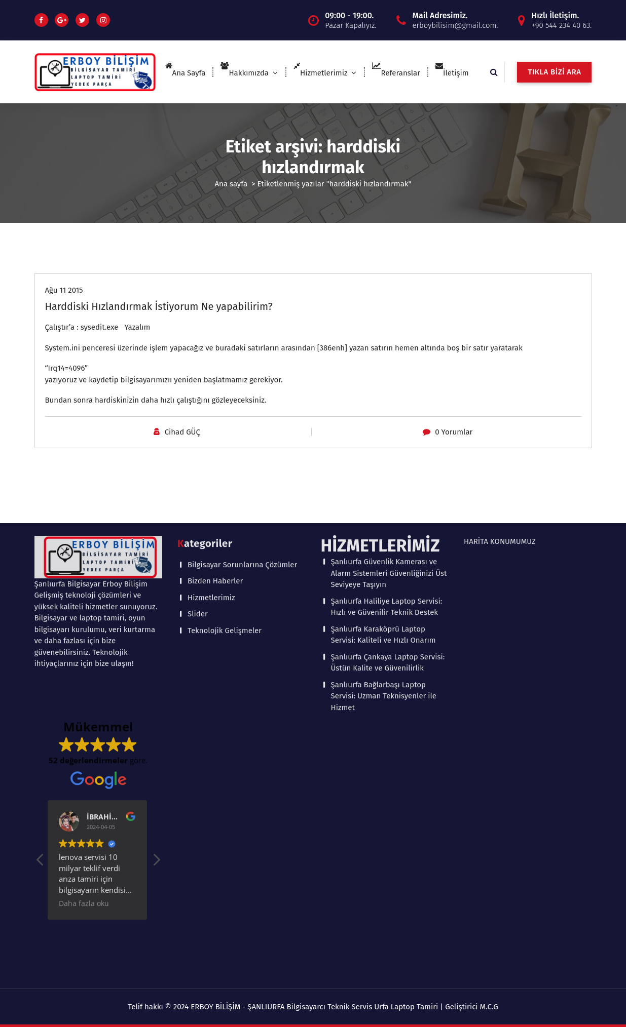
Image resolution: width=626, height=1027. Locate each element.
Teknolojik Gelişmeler (225, 467)
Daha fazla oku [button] (85, 741)
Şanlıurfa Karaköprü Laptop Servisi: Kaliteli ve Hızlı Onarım (383, 472)
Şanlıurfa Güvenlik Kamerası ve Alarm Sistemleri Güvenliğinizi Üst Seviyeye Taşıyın (389, 411)
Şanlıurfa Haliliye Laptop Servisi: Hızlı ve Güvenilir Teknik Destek (387, 444)
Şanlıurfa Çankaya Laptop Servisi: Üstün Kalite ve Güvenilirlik (388, 500)
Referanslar (396, 73)
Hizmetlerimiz (320, 73)
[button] (156, 700)
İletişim (452, 73)
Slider (198, 451)
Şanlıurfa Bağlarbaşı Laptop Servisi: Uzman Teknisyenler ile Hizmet (384, 534)
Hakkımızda (244, 73)
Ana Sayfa (185, 73)
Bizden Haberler (215, 418)
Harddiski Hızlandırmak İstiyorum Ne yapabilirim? (159, 306)
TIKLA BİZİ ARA (554, 71)
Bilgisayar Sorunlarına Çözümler (242, 402)
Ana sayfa (231, 183)
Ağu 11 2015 (64, 290)
